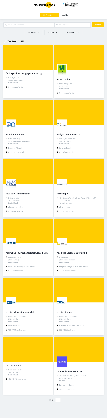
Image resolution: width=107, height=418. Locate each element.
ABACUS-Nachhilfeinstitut (18, 193)
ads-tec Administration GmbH (20, 312)
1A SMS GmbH (63, 79)
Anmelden (65, 15)
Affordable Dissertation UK (69, 371)
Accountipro (62, 193)
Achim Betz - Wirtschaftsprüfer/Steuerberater (27, 253)
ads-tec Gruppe (64, 312)
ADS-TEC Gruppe (13, 365)
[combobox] (28, 25)
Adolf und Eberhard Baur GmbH (72, 253)
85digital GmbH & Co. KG (68, 134)
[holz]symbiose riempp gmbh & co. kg (23, 73)
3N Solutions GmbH (15, 134)
